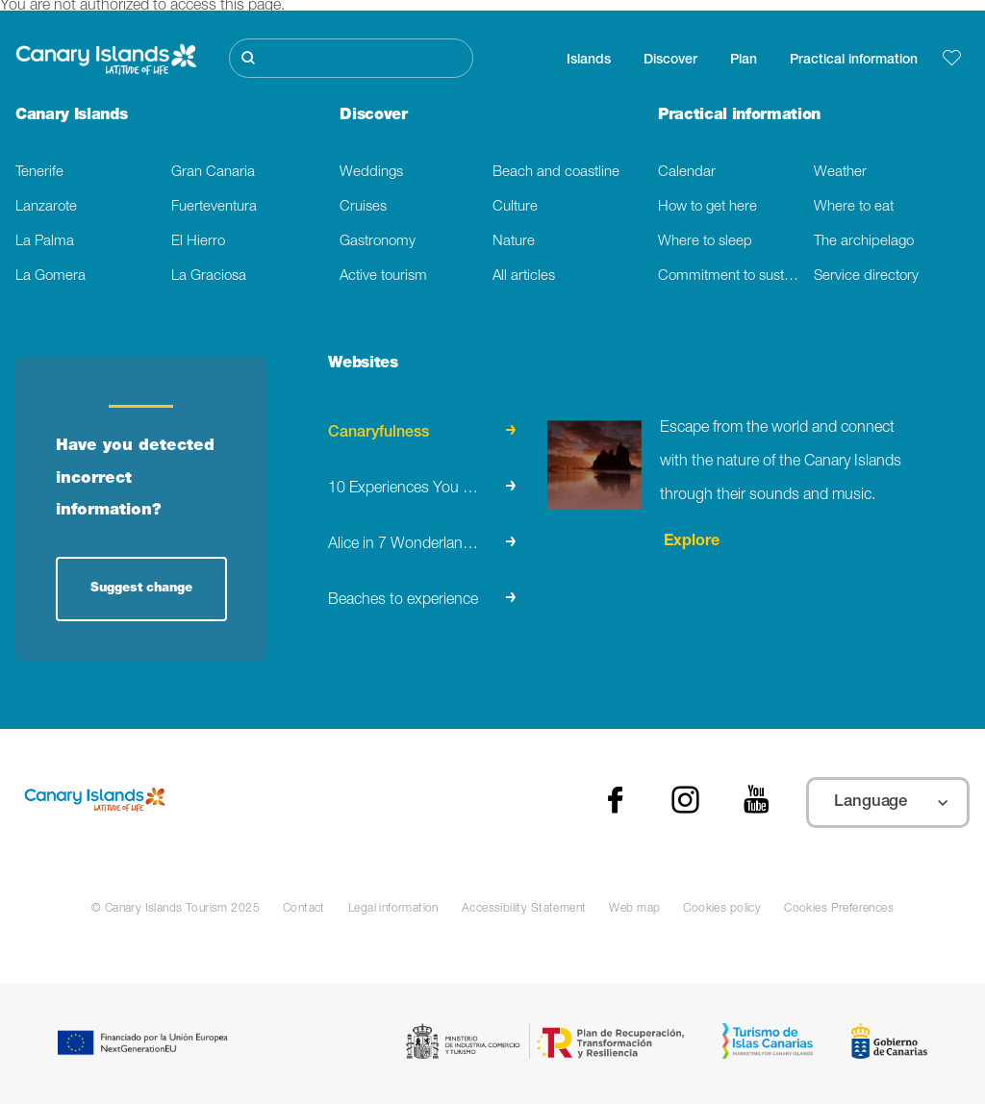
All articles (523, 276)
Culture (515, 207)
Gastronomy (378, 242)
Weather (840, 172)
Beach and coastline (555, 172)
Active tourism (383, 276)
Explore (690, 542)
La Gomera (50, 276)
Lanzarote (46, 207)
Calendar (687, 172)
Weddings (371, 172)
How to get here (707, 207)
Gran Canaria (213, 172)
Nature (513, 242)
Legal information (393, 909)
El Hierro (198, 242)
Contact (304, 909)
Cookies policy (722, 909)
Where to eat (854, 207)
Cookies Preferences (839, 909)
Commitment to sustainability (736, 276)
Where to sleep (705, 242)
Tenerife (39, 172)
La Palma (44, 242)
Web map (634, 909)
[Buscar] (351, 58)
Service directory (866, 276)
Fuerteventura (214, 207)
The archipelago (864, 242)
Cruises (363, 207)
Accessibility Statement (524, 909)
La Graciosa (208, 276)
